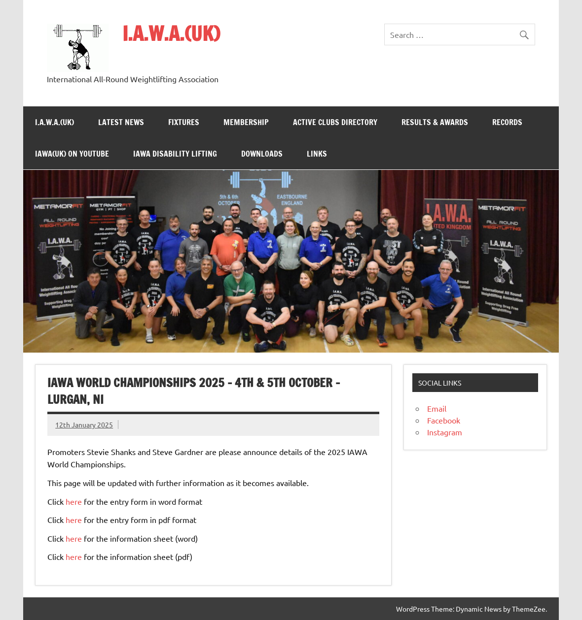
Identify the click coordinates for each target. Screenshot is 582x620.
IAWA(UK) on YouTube (72, 153)
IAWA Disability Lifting (175, 153)
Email (436, 408)
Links (317, 153)
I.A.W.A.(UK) (171, 33)
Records (507, 122)
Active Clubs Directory (335, 122)
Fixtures (183, 122)
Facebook (443, 420)
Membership (246, 122)
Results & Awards (434, 122)
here (74, 501)
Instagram (444, 432)
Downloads (262, 153)
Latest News (121, 122)
